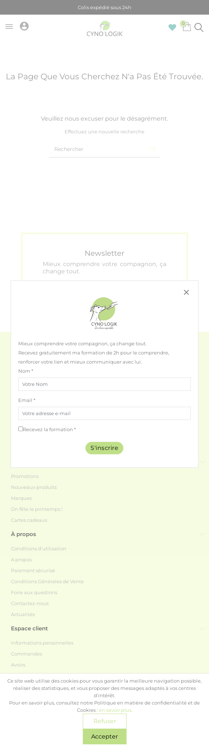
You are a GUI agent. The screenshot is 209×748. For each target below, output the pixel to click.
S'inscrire (105, 447)
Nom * (25, 371)
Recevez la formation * (49, 429)
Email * (26, 400)
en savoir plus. (115, 710)
